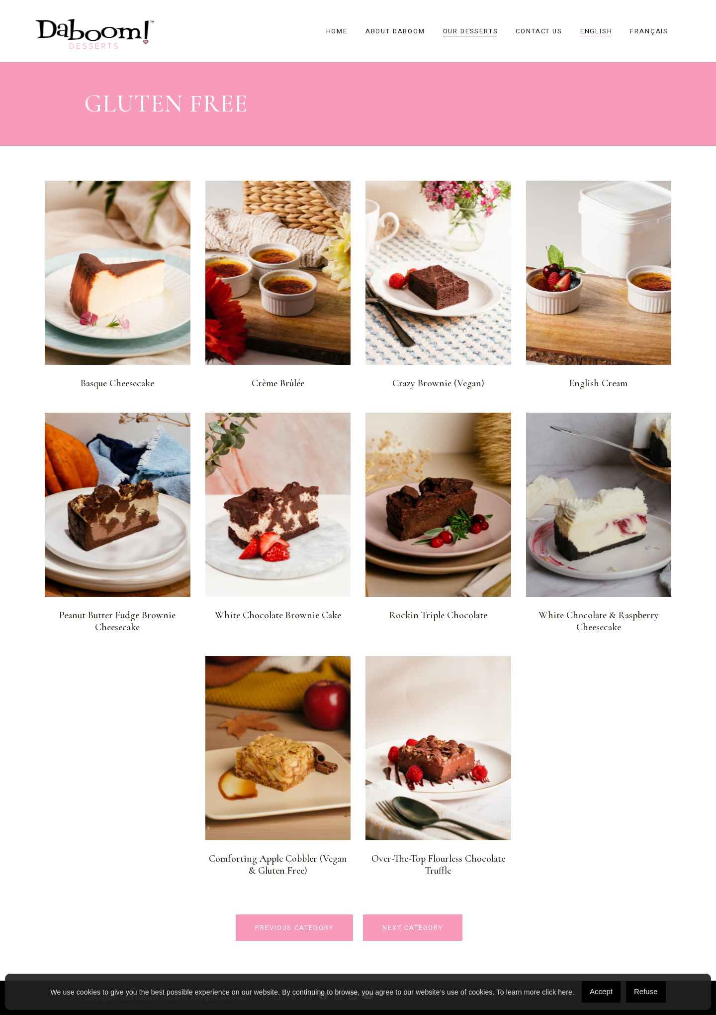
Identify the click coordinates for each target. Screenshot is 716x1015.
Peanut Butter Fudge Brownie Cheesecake (117, 621)
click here (557, 992)
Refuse (646, 991)
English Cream (598, 383)
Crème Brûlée (278, 383)
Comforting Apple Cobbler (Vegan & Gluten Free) (278, 865)
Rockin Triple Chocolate (438, 615)
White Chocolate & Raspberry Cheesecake (598, 621)
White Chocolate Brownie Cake (278, 615)
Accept (601, 991)
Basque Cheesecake (117, 383)
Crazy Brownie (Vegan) (438, 383)
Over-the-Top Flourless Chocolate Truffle (438, 865)
